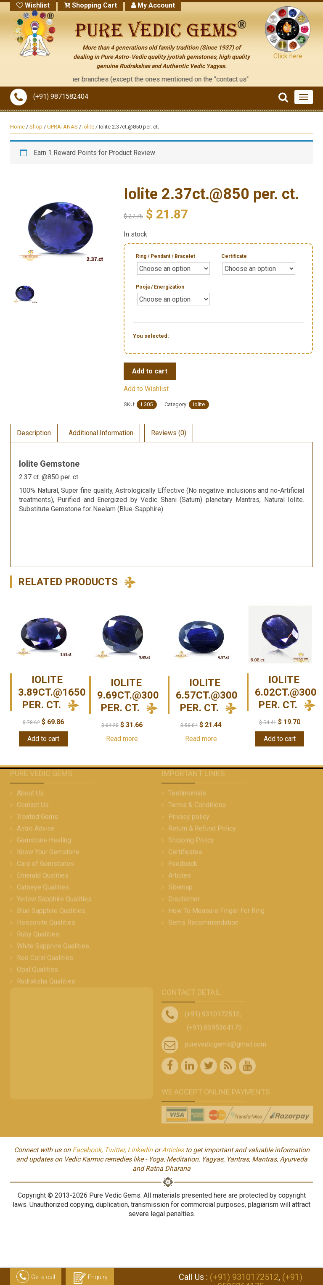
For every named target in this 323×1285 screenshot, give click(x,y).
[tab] (34, 433)
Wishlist (33, 5)
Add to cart (149, 371)
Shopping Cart (90, 5)
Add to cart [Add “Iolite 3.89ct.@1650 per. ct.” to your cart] (43, 739)
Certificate (234, 256)
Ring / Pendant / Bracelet (165, 256)
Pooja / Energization (160, 286)
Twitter (114, 1150)
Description (34, 433)
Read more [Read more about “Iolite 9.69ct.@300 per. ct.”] (122, 739)
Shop (35, 127)
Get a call (35, 1277)
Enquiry (90, 1277)
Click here (287, 56)
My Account (153, 5)
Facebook (86, 1150)
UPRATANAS (62, 127)
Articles (173, 1150)
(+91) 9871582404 (49, 96)
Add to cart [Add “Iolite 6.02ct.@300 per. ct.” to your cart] (280, 739)
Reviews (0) (168, 433)
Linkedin (140, 1150)
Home (17, 127)
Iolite (88, 127)
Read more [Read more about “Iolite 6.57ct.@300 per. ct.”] (201, 739)
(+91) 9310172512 (244, 1277)
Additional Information (101, 433)
